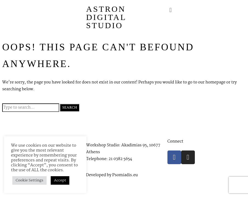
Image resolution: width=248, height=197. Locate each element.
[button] (205, 10)
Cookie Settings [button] (29, 180)
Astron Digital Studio (106, 17)
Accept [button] (60, 180)
